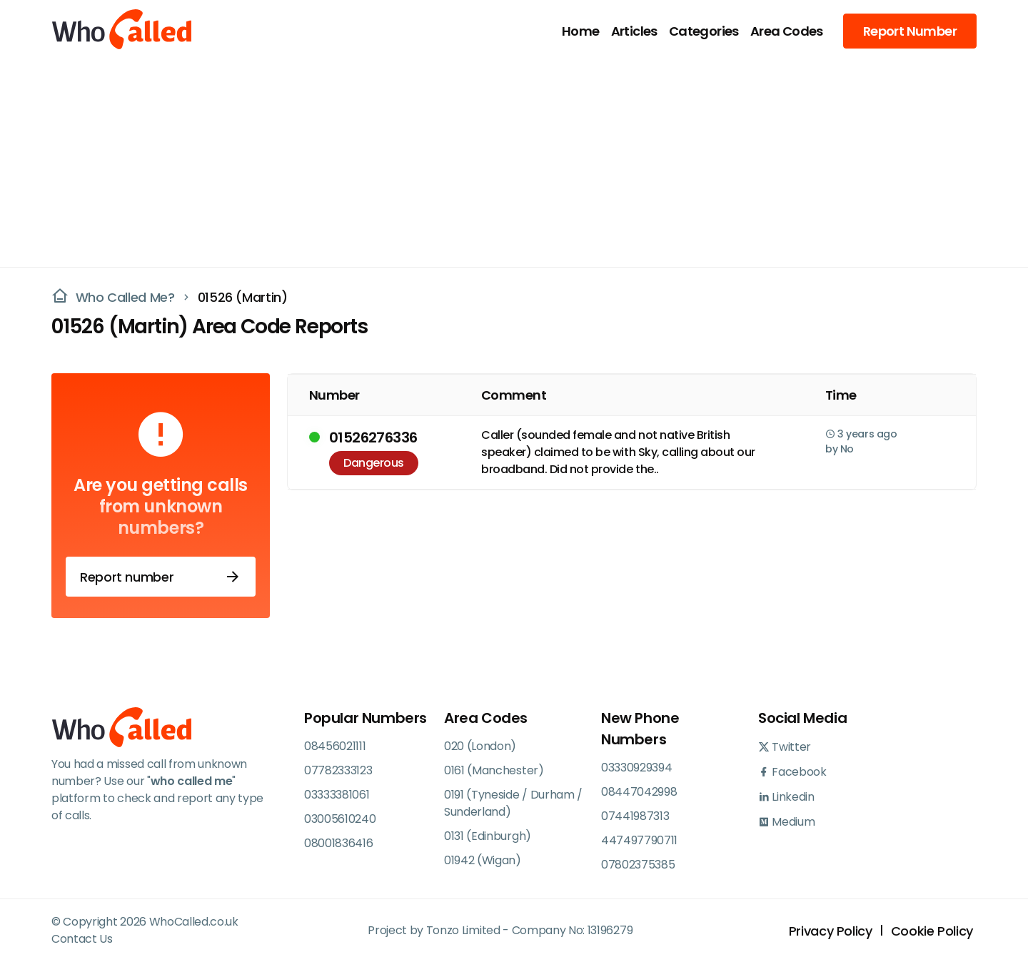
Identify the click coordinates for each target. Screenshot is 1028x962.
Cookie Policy (932, 931)
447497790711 (639, 840)
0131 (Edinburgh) (487, 836)
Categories (704, 31)
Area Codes (786, 31)
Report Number (910, 31)
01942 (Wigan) (482, 860)
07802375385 (638, 864)
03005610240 (340, 819)
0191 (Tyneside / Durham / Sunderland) (513, 803)
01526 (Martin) (243, 297)
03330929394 (636, 767)
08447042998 (639, 792)
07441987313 (635, 816)
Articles (634, 31)
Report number (160, 576)
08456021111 (335, 746)
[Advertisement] (505, 161)
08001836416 (338, 843)
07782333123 (338, 770)
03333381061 (336, 794)
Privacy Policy (830, 931)
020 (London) (480, 746)
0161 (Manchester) (494, 770)
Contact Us (82, 939)
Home (581, 31)
